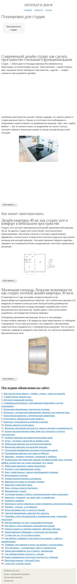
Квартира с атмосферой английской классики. (26, 422)
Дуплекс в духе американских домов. (23, 469)
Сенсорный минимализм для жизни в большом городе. (31, 450)
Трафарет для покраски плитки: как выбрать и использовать (34, 545)
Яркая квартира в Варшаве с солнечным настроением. (31, 532)
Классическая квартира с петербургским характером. (29, 416)
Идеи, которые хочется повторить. (21, 488)
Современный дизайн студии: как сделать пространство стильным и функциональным (36, 58)
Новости (38, 10)
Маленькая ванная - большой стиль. (22, 560)
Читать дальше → (9, 204)
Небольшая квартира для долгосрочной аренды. (28, 444)
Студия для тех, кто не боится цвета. (23, 535)
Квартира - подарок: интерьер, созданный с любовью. (31, 456)
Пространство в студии (13, 28)
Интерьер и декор (38, 5)
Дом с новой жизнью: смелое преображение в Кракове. (32, 472)
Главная (28, 10)
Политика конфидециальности (13, 577)
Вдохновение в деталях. (16, 475)
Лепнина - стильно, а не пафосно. (21, 507)
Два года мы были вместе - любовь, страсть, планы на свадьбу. (34, 394)
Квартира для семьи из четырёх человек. (25, 482)
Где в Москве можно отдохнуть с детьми (24, 554)
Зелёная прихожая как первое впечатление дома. (29, 438)
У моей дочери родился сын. (18, 397)
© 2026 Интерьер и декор (11, 570)
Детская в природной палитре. (18, 400)
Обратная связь (9, 580)
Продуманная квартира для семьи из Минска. (27, 453)
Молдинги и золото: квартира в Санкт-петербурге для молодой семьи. (39, 504)
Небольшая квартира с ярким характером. (25, 466)
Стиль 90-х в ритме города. (18, 563)
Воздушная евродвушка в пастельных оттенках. (27, 409)
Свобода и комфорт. (14, 501)
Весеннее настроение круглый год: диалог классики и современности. (39, 428)
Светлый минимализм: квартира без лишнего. (27, 513)
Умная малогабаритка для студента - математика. (29, 551)
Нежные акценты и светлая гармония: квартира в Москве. (33, 529)
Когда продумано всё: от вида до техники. (25, 510)
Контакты (7, 574)
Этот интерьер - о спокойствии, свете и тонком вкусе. (31, 548)
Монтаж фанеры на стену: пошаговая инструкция (29, 523)
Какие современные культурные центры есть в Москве (31, 557)
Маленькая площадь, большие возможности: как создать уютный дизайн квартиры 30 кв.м (37, 291)
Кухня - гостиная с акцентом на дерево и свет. (27, 441)
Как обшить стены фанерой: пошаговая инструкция (30, 526)
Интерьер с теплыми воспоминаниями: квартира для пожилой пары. (37, 412)
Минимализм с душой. (16, 491)
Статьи (48, 10)
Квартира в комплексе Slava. (19, 485)
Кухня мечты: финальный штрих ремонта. (24, 419)
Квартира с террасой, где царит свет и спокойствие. (30, 497)
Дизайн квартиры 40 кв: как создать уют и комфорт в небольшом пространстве (34, 222)
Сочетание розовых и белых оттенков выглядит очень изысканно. (37, 494)
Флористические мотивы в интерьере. (23, 479)
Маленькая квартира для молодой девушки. (26, 447)
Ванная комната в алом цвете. (19, 425)
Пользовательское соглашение (20, 574)
